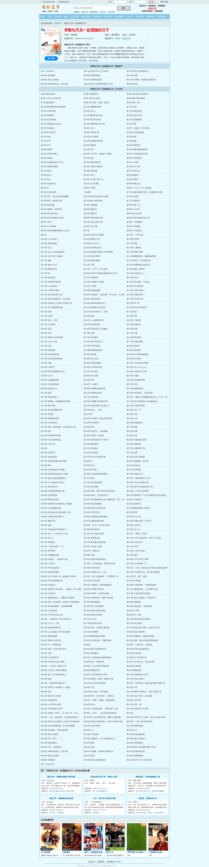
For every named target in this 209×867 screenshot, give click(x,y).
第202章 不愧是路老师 (50, 380)
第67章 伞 (45, 188)
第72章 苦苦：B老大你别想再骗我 (55, 196)
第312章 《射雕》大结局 (137, 534)
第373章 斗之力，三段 (50, 623)
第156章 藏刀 (132, 312)
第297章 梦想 (132, 512)
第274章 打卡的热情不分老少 (53, 482)
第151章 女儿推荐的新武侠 (52, 307)
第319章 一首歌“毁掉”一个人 (52, 546)
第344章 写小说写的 (92, 581)
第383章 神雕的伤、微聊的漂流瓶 (140, 636)
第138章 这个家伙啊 (135, 286)
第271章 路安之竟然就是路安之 (54, 478)
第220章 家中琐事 (48, 406)
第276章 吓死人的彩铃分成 (138, 482)
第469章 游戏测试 (48, 75)
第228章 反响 (132, 414)
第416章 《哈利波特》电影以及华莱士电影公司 (146, 683)
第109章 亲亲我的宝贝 (93, 248)
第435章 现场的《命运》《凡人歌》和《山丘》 (60, 713)
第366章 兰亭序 (133, 611)
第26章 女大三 (89, 128)
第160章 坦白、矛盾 (49, 320)
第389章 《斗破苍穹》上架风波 (139, 645)
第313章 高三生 (47, 538)
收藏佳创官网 (64, 2)
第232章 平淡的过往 (49, 423)
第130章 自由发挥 (48, 278)
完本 (65, 16)
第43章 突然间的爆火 (49, 154)
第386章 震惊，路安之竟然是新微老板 (142, 640)
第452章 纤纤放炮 (91, 734)
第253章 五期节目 (48, 453)
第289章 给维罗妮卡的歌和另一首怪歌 (56, 504)
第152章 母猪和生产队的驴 (95, 307)
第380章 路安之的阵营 (136, 632)
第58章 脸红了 (47, 175)
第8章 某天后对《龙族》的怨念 (96, 103)
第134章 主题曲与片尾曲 (94, 282)
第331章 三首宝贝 (48, 564)
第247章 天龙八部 (48, 444)
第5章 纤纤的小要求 (92, 98)
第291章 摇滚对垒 (134, 504)
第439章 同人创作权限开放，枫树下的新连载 (102, 717)
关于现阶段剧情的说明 (93, 350)
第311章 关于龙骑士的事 (94, 534)
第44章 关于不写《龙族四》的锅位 (98, 154)
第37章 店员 (46, 145)
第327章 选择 (132, 555)
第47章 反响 (89, 158)
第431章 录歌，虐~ (134, 704)
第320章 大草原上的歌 (93, 546)
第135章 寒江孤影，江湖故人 (138, 282)
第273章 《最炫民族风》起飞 (138, 478)
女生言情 (74, 16)
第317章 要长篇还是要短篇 (95, 542)
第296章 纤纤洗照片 (92, 512)
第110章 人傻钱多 (134, 248)
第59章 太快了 (89, 175)
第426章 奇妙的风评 (49, 700)
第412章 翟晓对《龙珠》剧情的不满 (98, 679)
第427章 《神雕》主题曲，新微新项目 (99, 700)
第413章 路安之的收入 (136, 679)
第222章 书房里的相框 (136, 406)
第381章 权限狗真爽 (49, 636)
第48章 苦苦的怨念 (134, 158)
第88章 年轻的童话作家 (93, 218)
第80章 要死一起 (133, 205)
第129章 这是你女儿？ (136, 273)
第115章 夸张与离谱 (92, 256)
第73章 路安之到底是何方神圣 (96, 196)
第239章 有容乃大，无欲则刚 (96, 431)
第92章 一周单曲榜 (134, 222)
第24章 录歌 (131, 124)
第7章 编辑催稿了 (48, 103)
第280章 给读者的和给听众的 (53, 491)
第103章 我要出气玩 (92, 239)
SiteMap (118, 862)
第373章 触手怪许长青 (93, 623)
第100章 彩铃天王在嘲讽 (94, 235)
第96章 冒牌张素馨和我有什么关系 (55, 231)
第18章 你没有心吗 (134, 115)
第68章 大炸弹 (89, 188)
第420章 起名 (46, 692)
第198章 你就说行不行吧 (137, 371)
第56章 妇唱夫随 (90, 171)
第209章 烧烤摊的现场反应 (95, 389)
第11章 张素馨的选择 (92, 107)
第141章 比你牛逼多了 (136, 290)
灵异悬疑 (162, 16)
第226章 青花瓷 (47, 414)
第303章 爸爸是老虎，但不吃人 (139, 521)
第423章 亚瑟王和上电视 (51, 696)
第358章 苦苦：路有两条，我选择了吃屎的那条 (60, 602)
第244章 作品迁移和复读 (51, 440)
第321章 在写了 (133, 546)
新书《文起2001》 (124, 38)
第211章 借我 (46, 393)
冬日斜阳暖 (45, 852)
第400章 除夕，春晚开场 (94, 662)
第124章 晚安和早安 (49, 269)
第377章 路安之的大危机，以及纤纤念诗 (143, 628)
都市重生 (151, 16)
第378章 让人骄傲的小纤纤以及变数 (55, 632)
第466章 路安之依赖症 (50, 80)
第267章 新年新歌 (134, 470)
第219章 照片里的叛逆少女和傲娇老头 (142, 401)
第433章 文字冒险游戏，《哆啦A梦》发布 (101, 709)
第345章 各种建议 (134, 581)
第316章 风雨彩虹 (48, 542)
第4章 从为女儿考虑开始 (51, 98)
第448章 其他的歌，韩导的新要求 (54, 730)
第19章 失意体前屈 (48, 120)
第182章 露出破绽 (134, 350)
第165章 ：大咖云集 (57, 813)
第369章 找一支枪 (134, 615)
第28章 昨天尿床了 (48, 132)
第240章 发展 (132, 431)
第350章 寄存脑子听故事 (94, 589)
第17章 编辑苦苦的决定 (93, 115)
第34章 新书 (46, 141)
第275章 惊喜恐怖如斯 (93, 482)
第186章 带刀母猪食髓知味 (138, 354)
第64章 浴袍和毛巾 (48, 184)
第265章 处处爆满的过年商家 (53, 470)
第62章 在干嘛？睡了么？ (94, 179)
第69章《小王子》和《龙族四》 (140, 188)
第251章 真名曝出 (91, 448)
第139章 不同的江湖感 (50, 290)
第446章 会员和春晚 (92, 726)
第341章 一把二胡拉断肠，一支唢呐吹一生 (101, 576)
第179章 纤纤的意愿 (92, 346)
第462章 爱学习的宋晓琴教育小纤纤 (98, 84)
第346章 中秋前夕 (48, 585)
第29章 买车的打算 (91, 132)
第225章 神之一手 (134, 410)
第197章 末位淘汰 (91, 371)
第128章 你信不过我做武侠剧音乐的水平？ (101, 273)
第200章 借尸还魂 (91, 376)
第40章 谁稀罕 (47, 149)
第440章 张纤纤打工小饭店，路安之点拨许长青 (146, 717)
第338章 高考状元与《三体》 (96, 572)
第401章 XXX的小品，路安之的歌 (140, 662)
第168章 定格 (132, 329)
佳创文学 (54, 8)
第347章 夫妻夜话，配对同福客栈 (97, 585)
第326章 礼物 (89, 555)
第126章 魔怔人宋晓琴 (136, 269)
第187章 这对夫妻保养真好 (52, 359)
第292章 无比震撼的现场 (51, 508)
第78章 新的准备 (47, 205)
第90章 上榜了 (47, 222)
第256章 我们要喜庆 (49, 457)
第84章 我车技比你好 (49, 214)
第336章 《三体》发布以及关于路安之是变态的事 (147, 568)
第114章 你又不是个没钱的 (52, 256)
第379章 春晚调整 (91, 632)
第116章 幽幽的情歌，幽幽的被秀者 (141, 256)
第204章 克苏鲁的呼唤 (136, 380)
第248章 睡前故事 (91, 444)
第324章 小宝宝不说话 (136, 551)
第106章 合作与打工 (92, 243)
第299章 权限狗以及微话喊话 (96, 517)
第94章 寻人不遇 (90, 226)
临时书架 (103, 12)
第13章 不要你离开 (48, 111)
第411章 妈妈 (46, 679)
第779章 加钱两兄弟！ (100, 791)
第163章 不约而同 (48, 325)
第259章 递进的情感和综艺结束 (54, 461)
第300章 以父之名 (134, 517)
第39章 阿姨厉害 (133, 145)
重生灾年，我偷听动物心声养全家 (61, 777)
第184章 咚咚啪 (90, 354)
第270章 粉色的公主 (135, 474)
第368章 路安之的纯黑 (93, 615)
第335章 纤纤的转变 (92, 568)
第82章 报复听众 (90, 209)
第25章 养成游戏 (47, 128)
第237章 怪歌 (132, 427)
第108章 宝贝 (46, 248)
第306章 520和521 (134, 525)
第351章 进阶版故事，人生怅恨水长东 (142, 589)
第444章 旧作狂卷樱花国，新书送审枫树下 (58, 726)
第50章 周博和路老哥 (92, 162)
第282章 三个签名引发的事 (138, 491)
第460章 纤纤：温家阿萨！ (52, 747)
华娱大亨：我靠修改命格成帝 (61, 798)
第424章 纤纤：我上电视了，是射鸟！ (99, 696)
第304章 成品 (46, 525)
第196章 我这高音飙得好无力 (53, 371)
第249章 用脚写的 (134, 444)
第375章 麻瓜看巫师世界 (51, 628)
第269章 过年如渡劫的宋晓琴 (96, 474)
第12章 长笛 (131, 107)
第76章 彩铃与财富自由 (93, 201)
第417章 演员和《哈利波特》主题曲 (55, 687)
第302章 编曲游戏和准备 (94, 521)
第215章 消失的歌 (91, 397)
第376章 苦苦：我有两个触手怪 (96, 628)
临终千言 (109, 852)
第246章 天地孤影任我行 (137, 440)
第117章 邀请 (46, 260)
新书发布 (96, 813)
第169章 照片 (46, 333)
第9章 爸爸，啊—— (135, 103)
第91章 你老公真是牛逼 (93, 222)
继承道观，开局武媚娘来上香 (148, 777)
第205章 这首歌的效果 (50, 384)
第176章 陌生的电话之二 (94, 342)
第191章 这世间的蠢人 (93, 363)
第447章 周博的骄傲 (135, 726)
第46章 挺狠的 (47, 158)
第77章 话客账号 (133, 201)
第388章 (87, 645)
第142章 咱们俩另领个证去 (52, 295)
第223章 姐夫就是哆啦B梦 (51, 410)
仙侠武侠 (86, 16)
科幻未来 (119, 16)
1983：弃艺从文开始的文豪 (104, 798)
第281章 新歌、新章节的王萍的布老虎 (99, 491)
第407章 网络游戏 (134, 670)
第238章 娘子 (46, 431)
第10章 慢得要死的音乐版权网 (53, 107)
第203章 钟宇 (89, 380)
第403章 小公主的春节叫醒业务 (96, 666)
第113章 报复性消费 (135, 252)
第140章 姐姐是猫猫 (92, 290)
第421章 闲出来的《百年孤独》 (96, 692)
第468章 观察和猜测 (92, 75)
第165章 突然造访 (134, 325)
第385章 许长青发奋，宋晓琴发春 (97, 640)
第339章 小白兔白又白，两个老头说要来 (143, 572)
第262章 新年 (46, 465)
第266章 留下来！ (91, 470)
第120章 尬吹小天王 (49, 265)
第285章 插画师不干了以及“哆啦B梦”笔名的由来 (146, 495)
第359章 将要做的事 (92, 602)
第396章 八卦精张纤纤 (50, 657)
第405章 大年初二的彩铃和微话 (54, 670)
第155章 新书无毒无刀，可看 (96, 312)
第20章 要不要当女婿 (92, 120)
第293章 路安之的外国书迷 (95, 508)
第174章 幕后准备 (134, 337)
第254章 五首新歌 (91, 453)
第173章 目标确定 (91, 337)
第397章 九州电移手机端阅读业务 (97, 657)
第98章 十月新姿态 (134, 231)
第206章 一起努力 (91, 384)
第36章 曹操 (131, 141)
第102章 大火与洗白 (49, 239)
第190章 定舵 (46, 363)
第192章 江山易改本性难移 (138, 363)
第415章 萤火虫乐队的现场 (95, 683)
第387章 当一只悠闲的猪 (51, 645)
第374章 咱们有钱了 (135, 623)
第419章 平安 (132, 687)
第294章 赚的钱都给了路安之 (138, 508)
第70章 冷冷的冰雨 (48, 192)
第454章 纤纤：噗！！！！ (52, 739)
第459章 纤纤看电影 (135, 743)
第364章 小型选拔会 (49, 611)
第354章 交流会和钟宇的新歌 (138, 593)
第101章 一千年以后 (135, 235)
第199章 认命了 (47, 376)
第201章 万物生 (133, 376)
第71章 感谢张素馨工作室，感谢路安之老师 (145, 192)
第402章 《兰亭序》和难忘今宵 (54, 666)
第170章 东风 (89, 333)
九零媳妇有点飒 (155, 852)
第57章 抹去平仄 (133, 171)
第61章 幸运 (46, 179)
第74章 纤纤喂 (132, 196)
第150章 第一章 (133, 303)
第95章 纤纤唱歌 (133, 226)
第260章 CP (88, 461)
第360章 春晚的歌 (134, 602)
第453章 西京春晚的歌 (136, 734)
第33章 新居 (131, 137)
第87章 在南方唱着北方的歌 (52, 218)
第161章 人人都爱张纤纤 (94, 320)
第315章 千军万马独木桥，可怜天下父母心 (144, 538)
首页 (43, 16)
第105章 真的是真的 (49, 243)
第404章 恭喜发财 (134, 666)
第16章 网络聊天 (47, 115)
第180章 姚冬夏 (133, 346)
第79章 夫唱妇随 (90, 205)
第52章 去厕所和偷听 (49, 167)
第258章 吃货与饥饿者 (136, 457)
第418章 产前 (89, 687)
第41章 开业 (89, 149)
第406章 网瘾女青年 (92, 670)
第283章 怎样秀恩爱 (49, 495)
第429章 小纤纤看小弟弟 (51, 704)
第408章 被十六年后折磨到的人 (54, 675)
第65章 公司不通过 (91, 184)
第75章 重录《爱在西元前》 (52, 201)
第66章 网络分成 (133, 184)
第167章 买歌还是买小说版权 (96, 329)
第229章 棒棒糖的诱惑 (50, 418)
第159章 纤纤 (132, 316)
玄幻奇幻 (139, 16)
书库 (49, 16)
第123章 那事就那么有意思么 (138, 265)
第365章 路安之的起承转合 (95, 611)
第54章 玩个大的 (133, 167)
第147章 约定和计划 (135, 299)
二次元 (129, 16)
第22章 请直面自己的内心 (51, 124)
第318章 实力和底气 (135, 542)
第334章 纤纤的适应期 (50, 568)
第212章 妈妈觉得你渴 (93, 393)
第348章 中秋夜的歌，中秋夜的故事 (141, 585)
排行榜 (57, 16)
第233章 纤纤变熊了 (92, 423)
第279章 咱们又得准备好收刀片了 (140, 487)
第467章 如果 (132, 75)
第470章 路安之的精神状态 (138, 71)
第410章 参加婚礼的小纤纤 (138, 675)
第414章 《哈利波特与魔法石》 (54, 683)
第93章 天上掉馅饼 (48, 226)
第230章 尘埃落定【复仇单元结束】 (98, 418)
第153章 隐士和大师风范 (137, 307)
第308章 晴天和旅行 (92, 529)
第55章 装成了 (47, 171)
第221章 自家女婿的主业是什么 (96, 406)
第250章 (44, 448)
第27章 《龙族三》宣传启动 (138, 128)
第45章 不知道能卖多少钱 (137, 154)
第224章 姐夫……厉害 (93, 410)
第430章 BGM (89, 704)
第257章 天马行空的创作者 (95, 457)
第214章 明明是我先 (49, 397)
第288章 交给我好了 (135, 500)
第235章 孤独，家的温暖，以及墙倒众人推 (58, 427)
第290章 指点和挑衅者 (93, 504)
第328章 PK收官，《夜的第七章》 (55, 559)
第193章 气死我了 (48, 367)
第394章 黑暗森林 (91, 653)
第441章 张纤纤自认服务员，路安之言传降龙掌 (60, 722)
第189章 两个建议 (134, 359)
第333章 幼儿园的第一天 (137, 564)
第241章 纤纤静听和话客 (51, 436)
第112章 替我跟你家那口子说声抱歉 (98, 252)
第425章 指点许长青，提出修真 (139, 696)
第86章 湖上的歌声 (134, 214)
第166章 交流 (46, 329)
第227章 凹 (88, 414)
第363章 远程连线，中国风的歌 (139, 606)
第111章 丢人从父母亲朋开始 (52, 252)
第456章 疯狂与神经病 (136, 739)
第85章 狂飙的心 (90, 214)
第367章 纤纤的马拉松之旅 (52, 615)
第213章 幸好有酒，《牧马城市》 (140, 393)
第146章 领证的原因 (92, 299)
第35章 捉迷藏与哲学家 (93, 141)
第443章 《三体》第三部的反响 (139, 722)
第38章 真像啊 (89, 145)
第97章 (86, 231)
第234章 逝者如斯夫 (135, 423)
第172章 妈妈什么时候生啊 (52, 337)
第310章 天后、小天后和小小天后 (54, 534)
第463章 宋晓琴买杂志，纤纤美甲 (54, 84)
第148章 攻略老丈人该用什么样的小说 (56, 303)
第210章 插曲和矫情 (135, 389)
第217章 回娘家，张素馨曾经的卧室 (55, 401)
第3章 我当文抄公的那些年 (138, 94)
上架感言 (87, 192)
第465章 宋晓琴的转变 (93, 80)
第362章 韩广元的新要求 (94, 606)
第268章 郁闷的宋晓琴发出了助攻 (54, 474)
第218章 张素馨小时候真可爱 (96, 401)
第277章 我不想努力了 (50, 487)
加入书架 (51, 58)
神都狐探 (66, 852)
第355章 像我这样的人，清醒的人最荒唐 (57, 598)
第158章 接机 (89, 316)
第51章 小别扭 (132, 162)
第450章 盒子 (132, 730)
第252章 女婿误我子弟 (136, 448)
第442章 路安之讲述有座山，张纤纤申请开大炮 (103, 722)
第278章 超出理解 (91, 487)
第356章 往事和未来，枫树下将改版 (98, 598)
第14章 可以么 (89, 111)
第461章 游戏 (132, 84)
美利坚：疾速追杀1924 (147, 798)
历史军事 (97, 16)
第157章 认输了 (47, 316)
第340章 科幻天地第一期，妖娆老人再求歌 (58, 576)
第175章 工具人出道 (49, 342)
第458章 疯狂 (89, 743)
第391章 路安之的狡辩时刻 (95, 649)
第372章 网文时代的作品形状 (138, 619)
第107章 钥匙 (132, 243)
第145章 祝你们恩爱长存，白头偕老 (55, 299)
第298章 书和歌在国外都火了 (53, 517)
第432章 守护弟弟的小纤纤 (52, 709)
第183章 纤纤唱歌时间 (50, 354)
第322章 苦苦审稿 (48, 551)
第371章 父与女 (90, 619)
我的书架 (111, 12)
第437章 (130, 713)
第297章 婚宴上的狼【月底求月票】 (62, 791)
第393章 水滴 (46, 653)
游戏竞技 (108, 16)
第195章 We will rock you (136, 367)
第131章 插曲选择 (91, 278)
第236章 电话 (89, 427)
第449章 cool (89, 730)
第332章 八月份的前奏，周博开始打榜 (99, 564)
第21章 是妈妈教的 (134, 120)
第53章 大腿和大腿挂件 (93, 167)
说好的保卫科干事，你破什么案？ (104, 777)
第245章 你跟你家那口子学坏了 (96, 440)
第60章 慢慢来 (132, 175)
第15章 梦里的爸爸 (134, 111)
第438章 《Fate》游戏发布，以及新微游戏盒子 (60, 717)
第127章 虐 (45, 273)
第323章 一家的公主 (92, 551)
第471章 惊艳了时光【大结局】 (96, 71)
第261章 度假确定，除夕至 (138, 461)
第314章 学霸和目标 (92, 538)
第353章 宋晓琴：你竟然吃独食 (96, 593)
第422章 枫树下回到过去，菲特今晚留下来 (144, 692)
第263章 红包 (89, 465)
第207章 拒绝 (132, 384)
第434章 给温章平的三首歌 (138, 709)
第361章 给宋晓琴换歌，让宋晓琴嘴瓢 (56, 606)
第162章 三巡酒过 (134, 320)
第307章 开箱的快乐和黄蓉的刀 (54, 529)
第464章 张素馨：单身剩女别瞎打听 (141, 80)
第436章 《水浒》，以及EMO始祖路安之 (100, 713)
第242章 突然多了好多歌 (94, 436)
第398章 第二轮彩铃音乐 (137, 657)
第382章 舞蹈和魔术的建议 (95, 636)
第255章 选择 (132, 453)
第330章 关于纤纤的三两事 (138, 559)
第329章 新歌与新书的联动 (95, 559)
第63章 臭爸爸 (132, 179)
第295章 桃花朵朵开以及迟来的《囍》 (56, 512)
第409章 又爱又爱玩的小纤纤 (96, 675)
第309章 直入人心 (134, 529)
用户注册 (164, 2)
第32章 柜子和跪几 (91, 137)
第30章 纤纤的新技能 (135, 132)
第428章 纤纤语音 (134, 700)
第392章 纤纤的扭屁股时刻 (138, 649)
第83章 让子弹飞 (133, 209)
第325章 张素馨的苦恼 (50, 555)
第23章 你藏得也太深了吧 (94, 124)
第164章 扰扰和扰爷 (92, 325)
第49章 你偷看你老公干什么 (52, 162)
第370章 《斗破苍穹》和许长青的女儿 (56, 619)
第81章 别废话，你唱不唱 (51, 209)
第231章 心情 (132, 418)
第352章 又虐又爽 (48, 593)
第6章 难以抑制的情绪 (136, 98)
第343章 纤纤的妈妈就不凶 (52, 581)
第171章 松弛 (132, 333)
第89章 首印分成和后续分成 (138, 218)
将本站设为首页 (49, 2)
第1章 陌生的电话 (48, 94)
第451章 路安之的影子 (50, 734)
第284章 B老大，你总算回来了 (96, 495)
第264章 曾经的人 (134, 465)
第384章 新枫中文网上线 (51, 640)
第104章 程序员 (133, 239)
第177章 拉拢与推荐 (135, 342)
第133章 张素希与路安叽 (51, 282)
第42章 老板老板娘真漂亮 (137, 149)
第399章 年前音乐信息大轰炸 (53, 662)
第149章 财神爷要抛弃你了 (95, 303)
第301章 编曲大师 (48, 521)
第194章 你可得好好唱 (93, 367)
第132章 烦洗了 (133, 278)
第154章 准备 (46, 312)
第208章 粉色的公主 (49, 389)
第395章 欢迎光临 (134, 653)
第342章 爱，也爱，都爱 (137, 576)
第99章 (43, 235)
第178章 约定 (46, 346)
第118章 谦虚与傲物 (92, 260)
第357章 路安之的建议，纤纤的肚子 (141, 598)
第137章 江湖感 (90, 286)
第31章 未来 (46, 137)
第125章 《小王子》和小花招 (96, 269)
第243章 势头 (132, 436)
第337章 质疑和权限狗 (50, 572)
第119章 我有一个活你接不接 (138, 260)
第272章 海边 (89, 478)
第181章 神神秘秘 (48, 350)
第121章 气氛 (89, 265)
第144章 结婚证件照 (135, 295)
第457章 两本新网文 (49, 743)
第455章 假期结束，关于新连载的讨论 (99, 739)
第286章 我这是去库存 (50, 500)
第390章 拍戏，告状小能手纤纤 (54, 649)
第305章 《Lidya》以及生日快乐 (97, 525)
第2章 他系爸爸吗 (91, 94)
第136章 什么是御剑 (49, 286)
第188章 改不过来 (91, 359)
